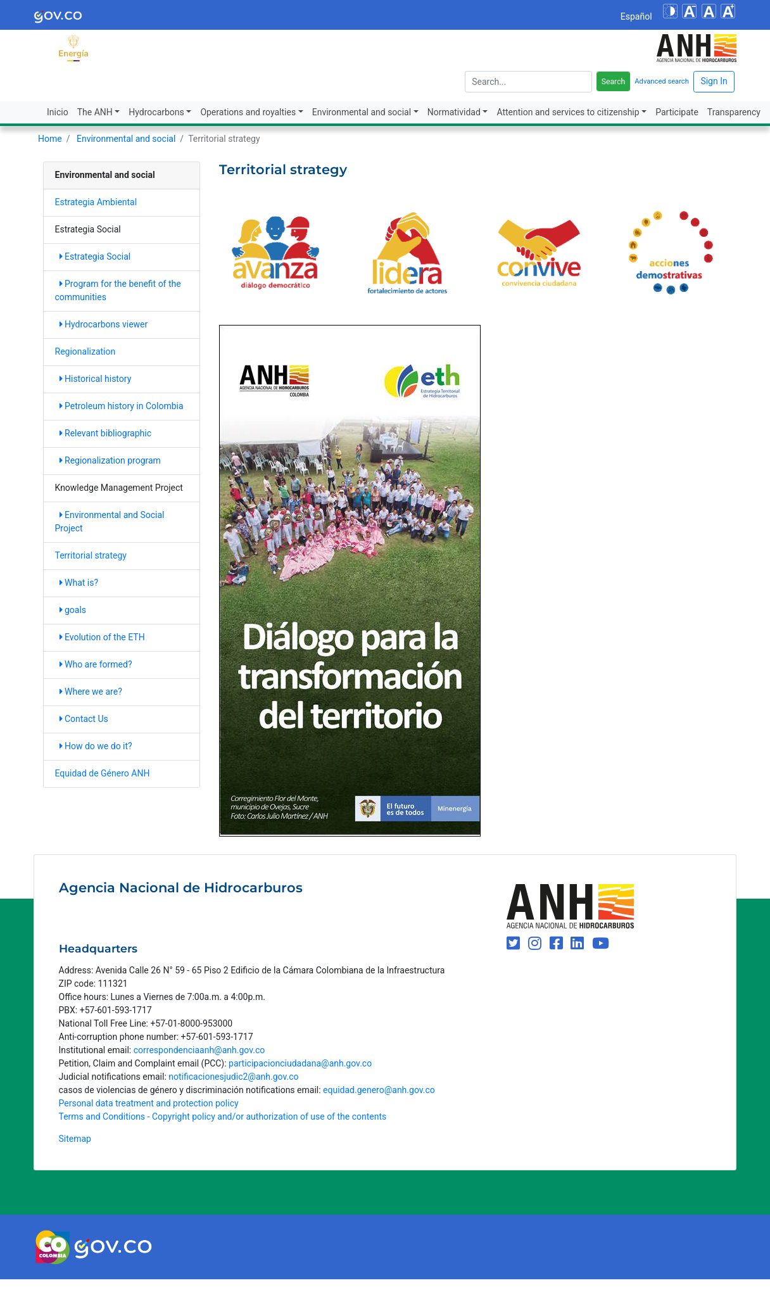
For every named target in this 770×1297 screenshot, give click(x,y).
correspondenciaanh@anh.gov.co (199, 1050)
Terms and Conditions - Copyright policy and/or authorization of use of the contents (223, 1116)
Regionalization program (110, 460)
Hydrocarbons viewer (104, 324)
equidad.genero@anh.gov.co (379, 1090)
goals (73, 610)
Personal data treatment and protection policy (149, 1103)
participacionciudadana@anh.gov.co (300, 1063)
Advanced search (661, 81)
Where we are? (91, 691)
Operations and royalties (248, 112)
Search (614, 81)
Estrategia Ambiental (96, 202)
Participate (676, 112)
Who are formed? (96, 664)
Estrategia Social (95, 256)
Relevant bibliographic (106, 433)
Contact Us (84, 719)
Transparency (734, 112)
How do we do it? (96, 746)
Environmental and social (361, 112)
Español (636, 16)
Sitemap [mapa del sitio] (75, 1139)
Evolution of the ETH (102, 637)
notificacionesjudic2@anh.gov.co (233, 1077)
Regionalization (85, 351)
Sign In (713, 81)
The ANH (95, 112)
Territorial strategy (91, 555)
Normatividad (454, 112)
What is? (79, 583)
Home (50, 139)
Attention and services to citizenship (567, 112)
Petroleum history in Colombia (122, 406)
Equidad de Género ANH (102, 773)
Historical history (96, 379)
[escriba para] (528, 81)
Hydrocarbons (156, 112)
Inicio (57, 112)
